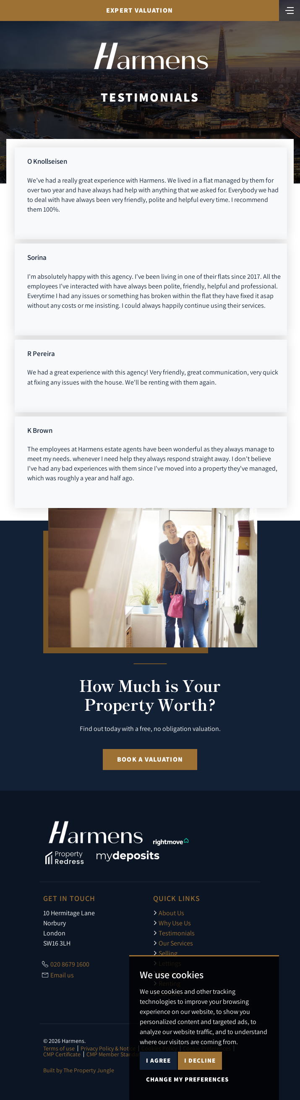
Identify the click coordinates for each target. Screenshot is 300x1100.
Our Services (173, 943)
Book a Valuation (150, 759)
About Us (168, 913)
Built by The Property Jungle (78, 1070)
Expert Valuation (139, 10)
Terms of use (59, 1048)
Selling (165, 953)
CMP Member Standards (116, 1054)
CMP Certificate (62, 1054)
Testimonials (174, 933)
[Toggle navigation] (289, 9)
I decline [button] (200, 1060)
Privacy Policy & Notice (108, 1048)
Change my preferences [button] (187, 1079)
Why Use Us (172, 923)
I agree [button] (158, 1060)
